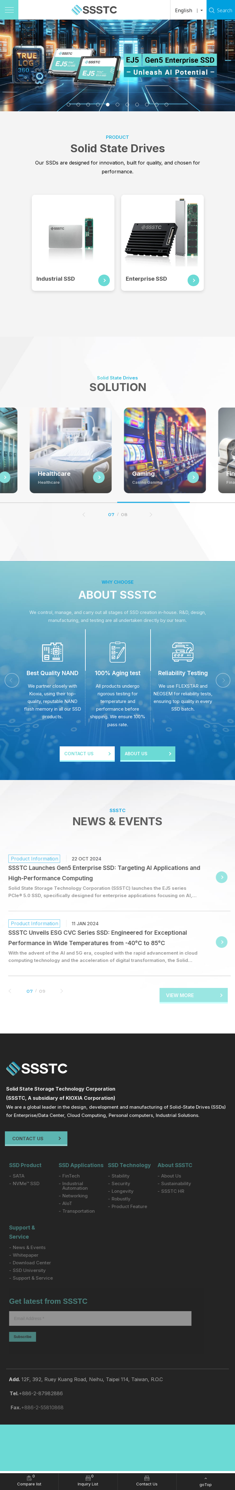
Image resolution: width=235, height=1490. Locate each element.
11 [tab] (166, 104)
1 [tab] (68, 104)
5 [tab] (108, 104)
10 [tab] (157, 104)
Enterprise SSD (148, 279)
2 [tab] (78, 104)
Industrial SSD (57, 279)
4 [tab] (98, 104)
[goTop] (206, 1481)
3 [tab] (88, 104)
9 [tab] (147, 104)
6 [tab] (117, 104)
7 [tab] (127, 104)
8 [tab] (137, 104)
